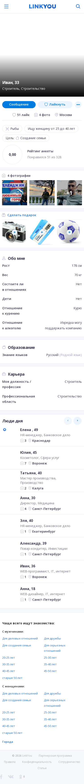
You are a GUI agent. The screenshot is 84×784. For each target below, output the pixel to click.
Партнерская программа (55, 756)
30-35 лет (8, 664)
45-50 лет (50, 671)
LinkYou (27, 756)
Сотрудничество (69, 762)
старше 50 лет (12, 678)
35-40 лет (50, 664)
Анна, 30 (27, 497)
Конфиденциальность (37, 762)
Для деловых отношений (20, 638)
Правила (9, 762)
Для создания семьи (16, 645)
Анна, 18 (27, 588)
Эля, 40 (26, 520)
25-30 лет (50, 658)
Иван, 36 (27, 566)
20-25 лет (8, 658)
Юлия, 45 (28, 452)
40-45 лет (8, 671)
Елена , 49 (29, 429)
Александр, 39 (33, 543)
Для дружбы (52, 638)
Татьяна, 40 (31, 472)
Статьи (42, 768)
